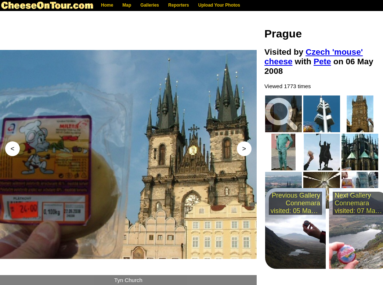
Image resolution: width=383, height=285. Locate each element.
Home (107, 5)
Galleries (149, 5)
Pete (322, 61)
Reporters (178, 5)
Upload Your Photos (219, 5)
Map (126, 5)
